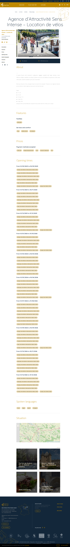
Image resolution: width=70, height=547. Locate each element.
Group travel (56, 1)
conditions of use (46, 543)
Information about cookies (24, 541)
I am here (43, 5)
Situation (3, 59)
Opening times (4, 54)
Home (16, 11)
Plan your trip (32, 5)
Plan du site (17, 541)
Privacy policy (32, 541)
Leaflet (48, 441)
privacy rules (39, 543)
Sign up (37, 510)
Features (3, 49)
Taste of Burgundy (25, 489)
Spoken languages (5, 57)
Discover (21, 5)
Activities (25, 11)
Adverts (3, 62)
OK (58, 545)
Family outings (31, 11)
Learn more (27, 545)
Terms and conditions (39, 541)
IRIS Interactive (52, 541)
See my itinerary (5, 39)
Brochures (59, 510)
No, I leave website (64, 545)
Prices (3, 51)
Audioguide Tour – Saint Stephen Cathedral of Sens (47, 487)
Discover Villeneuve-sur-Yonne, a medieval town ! (49, 464)
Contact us (5, 523)
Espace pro (50, 1)
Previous (35, 55)
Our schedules (6, 527)
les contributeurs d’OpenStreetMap (55, 441)
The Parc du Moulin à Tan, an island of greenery (25, 464)
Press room (45, 1)
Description (4, 46)
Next (41, 55)
